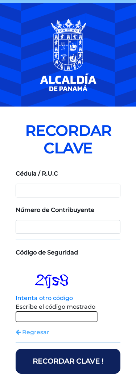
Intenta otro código (44, 298)
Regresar (32, 332)
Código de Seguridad (47, 252)
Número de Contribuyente (55, 210)
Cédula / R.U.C (37, 173)
